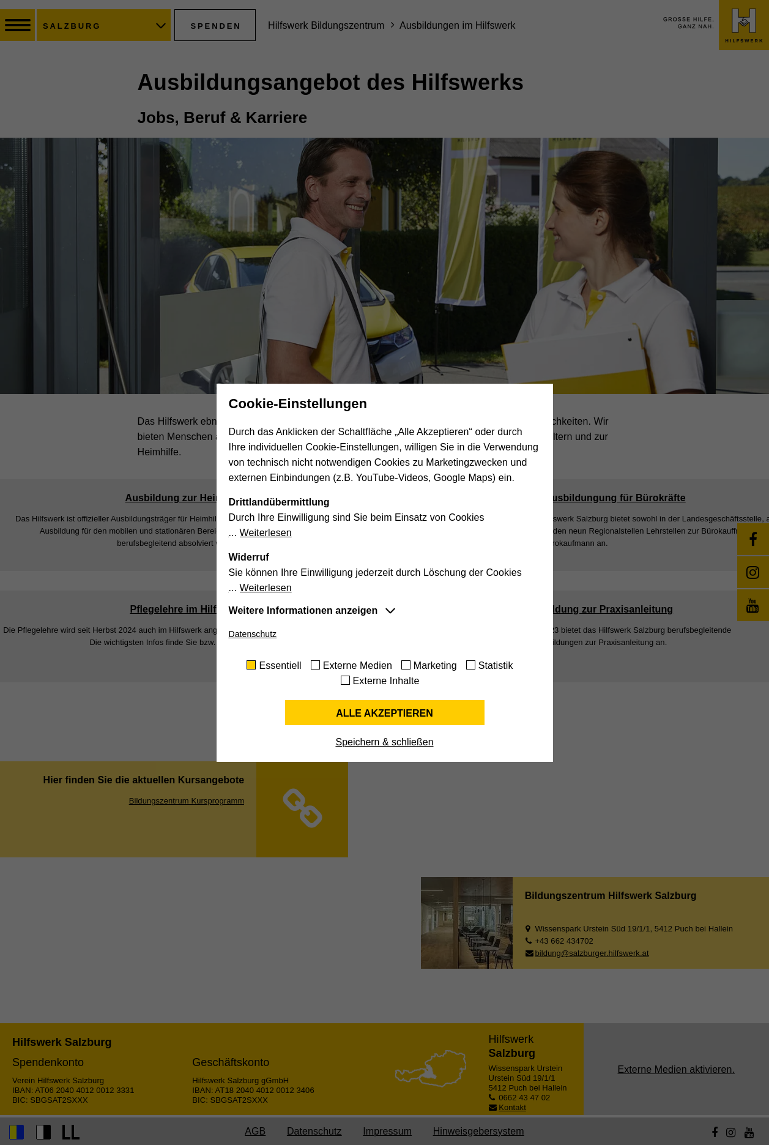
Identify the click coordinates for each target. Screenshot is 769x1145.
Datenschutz (253, 634)
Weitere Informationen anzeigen (303, 610)
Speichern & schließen (384, 742)
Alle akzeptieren (384, 713)
